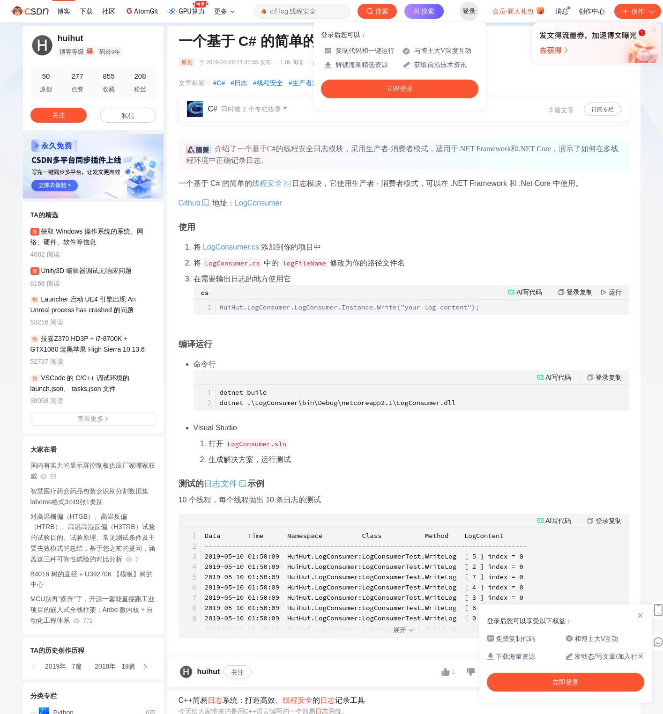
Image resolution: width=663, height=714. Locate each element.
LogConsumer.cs (231, 247)
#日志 (239, 83)
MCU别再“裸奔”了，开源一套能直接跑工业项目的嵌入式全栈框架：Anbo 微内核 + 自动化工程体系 (92, 609)
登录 (469, 11)
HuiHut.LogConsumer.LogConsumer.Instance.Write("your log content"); (349, 307)
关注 (237, 672)
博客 (63, 11)
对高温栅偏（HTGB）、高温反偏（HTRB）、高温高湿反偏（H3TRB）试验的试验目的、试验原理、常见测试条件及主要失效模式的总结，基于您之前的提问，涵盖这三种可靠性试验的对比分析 (92, 538)
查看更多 (93, 418)
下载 (86, 11)
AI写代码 (529, 292)
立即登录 (400, 88)
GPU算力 (187, 8)
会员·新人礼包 (518, 10)
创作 (637, 11)
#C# (219, 83)
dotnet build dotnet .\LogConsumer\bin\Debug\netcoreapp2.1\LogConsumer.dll (338, 397)
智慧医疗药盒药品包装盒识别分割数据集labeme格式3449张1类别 (89, 496)
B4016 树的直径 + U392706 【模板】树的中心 (91, 579)
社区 (108, 11)
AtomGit (141, 11)
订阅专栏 (602, 109)
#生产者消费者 (310, 83)
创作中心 (592, 11)
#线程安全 (268, 83)
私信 (127, 115)
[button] (34, 666)
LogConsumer (258, 203)
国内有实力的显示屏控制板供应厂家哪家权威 (92, 471)
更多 (224, 11)
